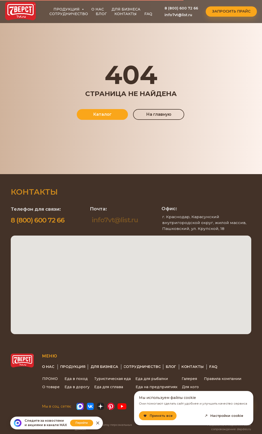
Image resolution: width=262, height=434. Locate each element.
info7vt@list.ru (178, 15)
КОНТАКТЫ (125, 14)
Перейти (81, 423)
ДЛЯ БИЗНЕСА (126, 9)
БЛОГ (101, 14)
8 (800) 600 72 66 (181, 8)
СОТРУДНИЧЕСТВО (68, 14)
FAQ (148, 14)
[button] (231, 11)
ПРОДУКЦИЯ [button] (67, 9)
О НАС (97, 9)
